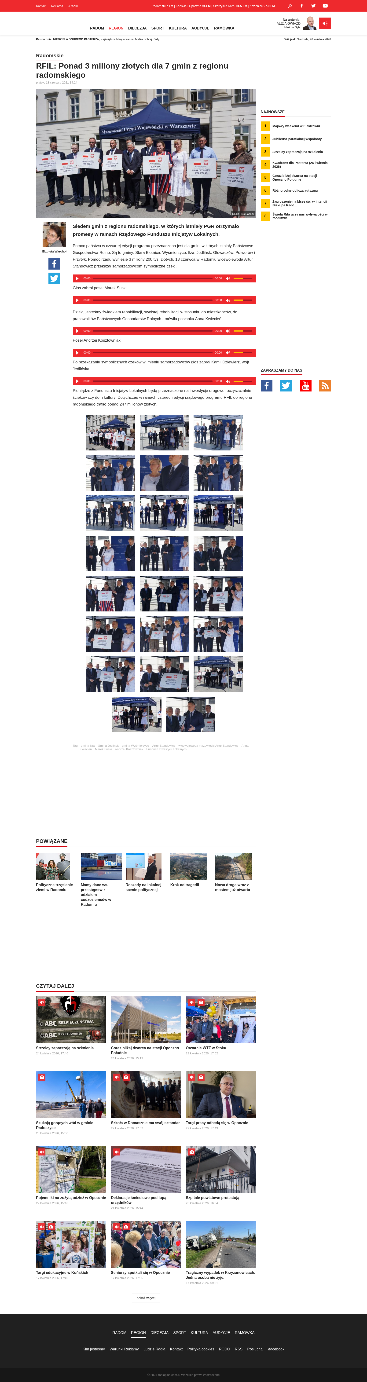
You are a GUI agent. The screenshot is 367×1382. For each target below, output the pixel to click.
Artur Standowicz (163, 745)
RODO (224, 1349)
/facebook (276, 1349)
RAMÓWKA (224, 28)
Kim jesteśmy (94, 1349)
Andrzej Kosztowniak (129, 749)
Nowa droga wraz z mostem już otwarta (235, 872)
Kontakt (41, 6)
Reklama (57, 6)
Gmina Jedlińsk (108, 745)
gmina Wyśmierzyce (135, 745)
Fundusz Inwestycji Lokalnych (166, 749)
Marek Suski (103, 749)
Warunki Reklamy (124, 1349)
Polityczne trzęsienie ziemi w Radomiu (56, 872)
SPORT (157, 28)
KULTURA (178, 28)
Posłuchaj (255, 1349)
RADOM (97, 28)
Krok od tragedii (190, 870)
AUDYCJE (200, 28)
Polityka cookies (200, 1349)
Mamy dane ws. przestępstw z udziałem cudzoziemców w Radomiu (101, 880)
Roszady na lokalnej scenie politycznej (146, 872)
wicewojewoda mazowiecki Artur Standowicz (208, 745)
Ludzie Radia (154, 1349)
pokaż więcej (146, 1298)
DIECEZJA (137, 28)
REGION (116, 28)
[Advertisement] (164, 783)
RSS (238, 1349)
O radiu (73, 6)
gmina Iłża (88, 745)
